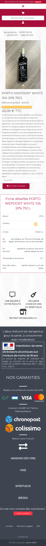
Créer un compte (23, 513)
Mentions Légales (25, 526)
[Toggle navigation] (23, 6)
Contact (9, 526)
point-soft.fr (31, 542)
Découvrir (38, 2)
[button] (5, 64)
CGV (38, 526)
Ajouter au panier (16, 186)
